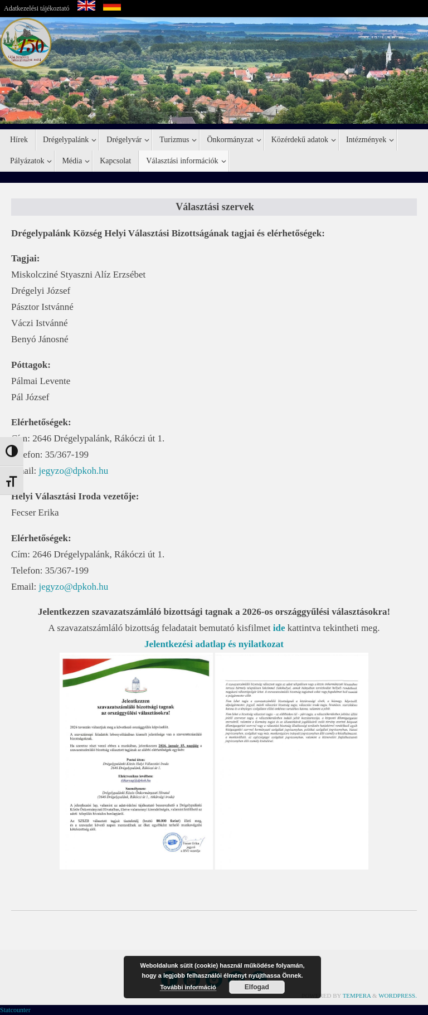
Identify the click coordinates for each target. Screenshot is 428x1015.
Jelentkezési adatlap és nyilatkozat (214, 644)
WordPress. (397, 995)
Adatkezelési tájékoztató (37, 8)
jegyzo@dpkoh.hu (74, 470)
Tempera (357, 995)
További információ (188, 987)
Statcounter (15, 1010)
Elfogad (257, 987)
